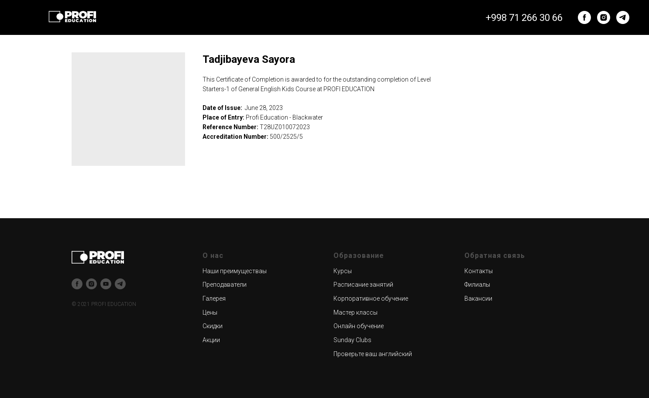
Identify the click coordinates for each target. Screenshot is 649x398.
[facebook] (584, 17)
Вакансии (478, 298)
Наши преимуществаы (235, 271)
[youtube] (105, 283)
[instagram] (603, 17)
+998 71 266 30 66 (524, 17)
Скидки (213, 326)
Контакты (478, 271)
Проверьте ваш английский (372, 353)
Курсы (342, 271)
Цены (210, 312)
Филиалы (477, 284)
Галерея (214, 298)
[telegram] (622, 17)
